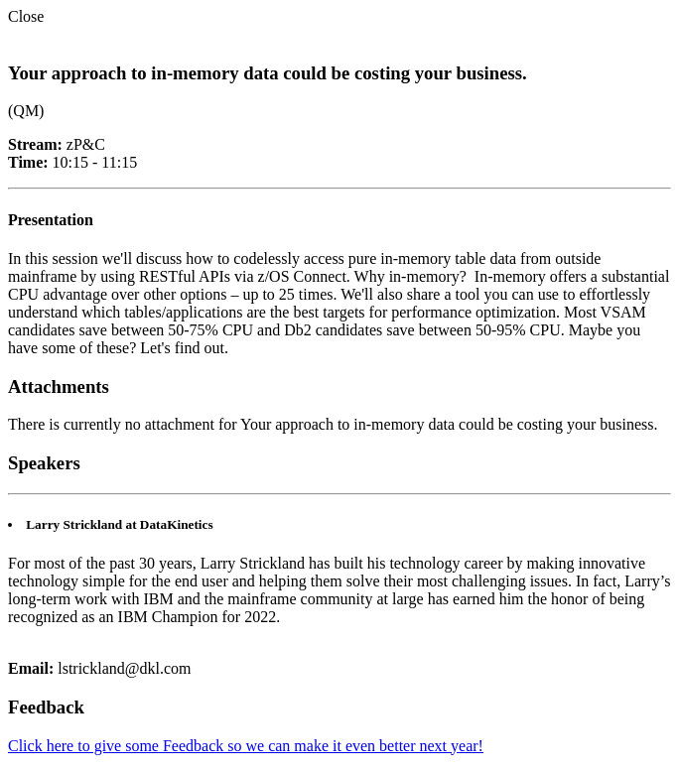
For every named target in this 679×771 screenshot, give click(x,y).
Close (26, 16)
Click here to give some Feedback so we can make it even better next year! (245, 745)
